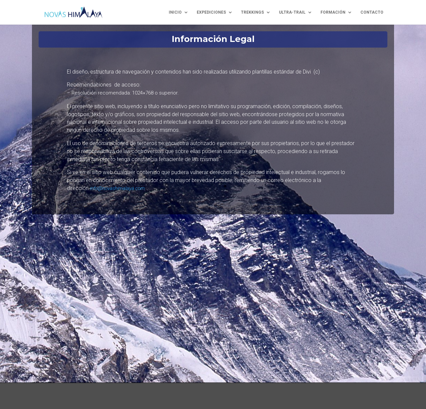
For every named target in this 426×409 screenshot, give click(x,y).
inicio (175, 12)
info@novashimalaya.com (117, 188)
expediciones (211, 12)
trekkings (252, 12)
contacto (371, 12)
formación (332, 12)
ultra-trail (292, 12)
